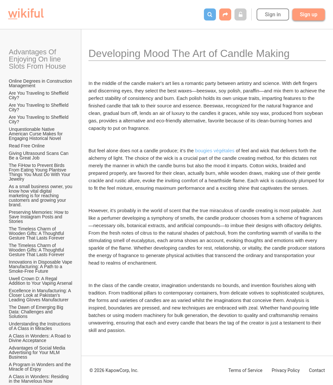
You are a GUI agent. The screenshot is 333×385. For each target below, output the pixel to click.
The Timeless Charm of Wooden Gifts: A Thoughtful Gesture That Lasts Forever (37, 233)
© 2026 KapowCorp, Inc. (114, 370)
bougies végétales (214, 150)
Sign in (273, 14)
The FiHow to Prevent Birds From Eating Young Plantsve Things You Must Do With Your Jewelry (40, 172)
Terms (245, 370)
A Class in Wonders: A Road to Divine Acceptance (40, 338)
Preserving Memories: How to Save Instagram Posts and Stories (39, 217)
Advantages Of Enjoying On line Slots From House (37, 59)
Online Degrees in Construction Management (41, 83)
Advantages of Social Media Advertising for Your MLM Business (37, 352)
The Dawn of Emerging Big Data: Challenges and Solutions (36, 312)
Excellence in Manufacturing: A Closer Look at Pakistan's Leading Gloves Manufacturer (40, 295)
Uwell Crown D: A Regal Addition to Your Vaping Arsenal (40, 281)
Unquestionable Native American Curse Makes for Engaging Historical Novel (36, 134)
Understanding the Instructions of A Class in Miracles (40, 326)
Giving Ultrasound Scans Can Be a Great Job (39, 155)
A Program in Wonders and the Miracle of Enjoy (40, 367)
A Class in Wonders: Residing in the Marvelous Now (39, 379)
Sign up (308, 14)
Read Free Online (27, 145)
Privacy (286, 370)
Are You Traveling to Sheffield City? (39, 95)
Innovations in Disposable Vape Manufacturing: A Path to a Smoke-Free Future (41, 266)
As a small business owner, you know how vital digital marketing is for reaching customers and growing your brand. (41, 195)
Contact (317, 370)
